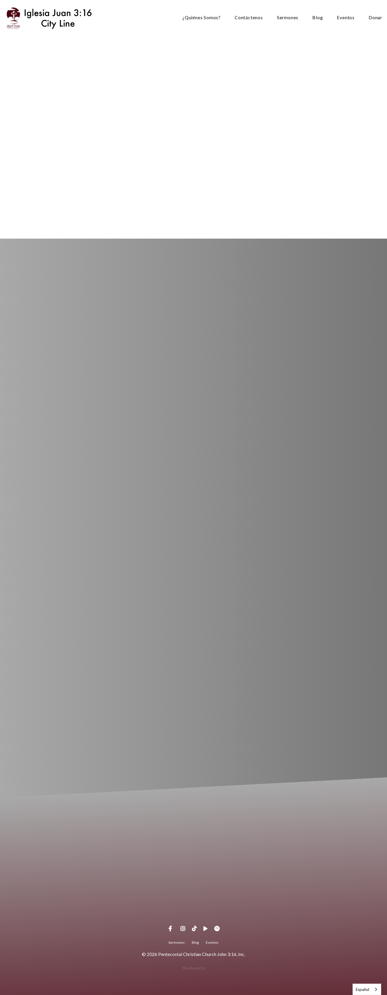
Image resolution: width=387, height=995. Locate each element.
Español (362, 989)
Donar (375, 17)
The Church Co (193, 968)
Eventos (346, 17)
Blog (317, 17)
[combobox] (367, 989)
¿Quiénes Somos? (201, 17)
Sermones (287, 17)
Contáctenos (249, 17)
